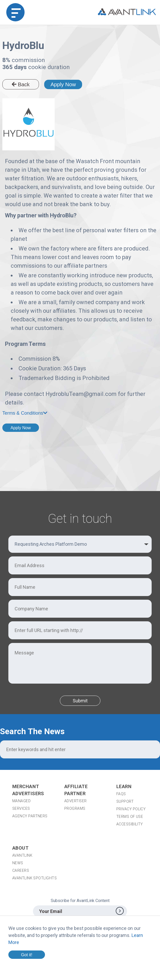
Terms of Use (129, 816)
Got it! (26, 954)
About (20, 848)
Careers (20, 870)
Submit (80, 700)
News (17, 863)
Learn (124, 786)
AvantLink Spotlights (35, 878)
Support (125, 801)
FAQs (121, 794)
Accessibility (129, 824)
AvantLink (22, 855)
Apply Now (63, 84)
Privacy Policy (131, 809)
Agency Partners (30, 816)
